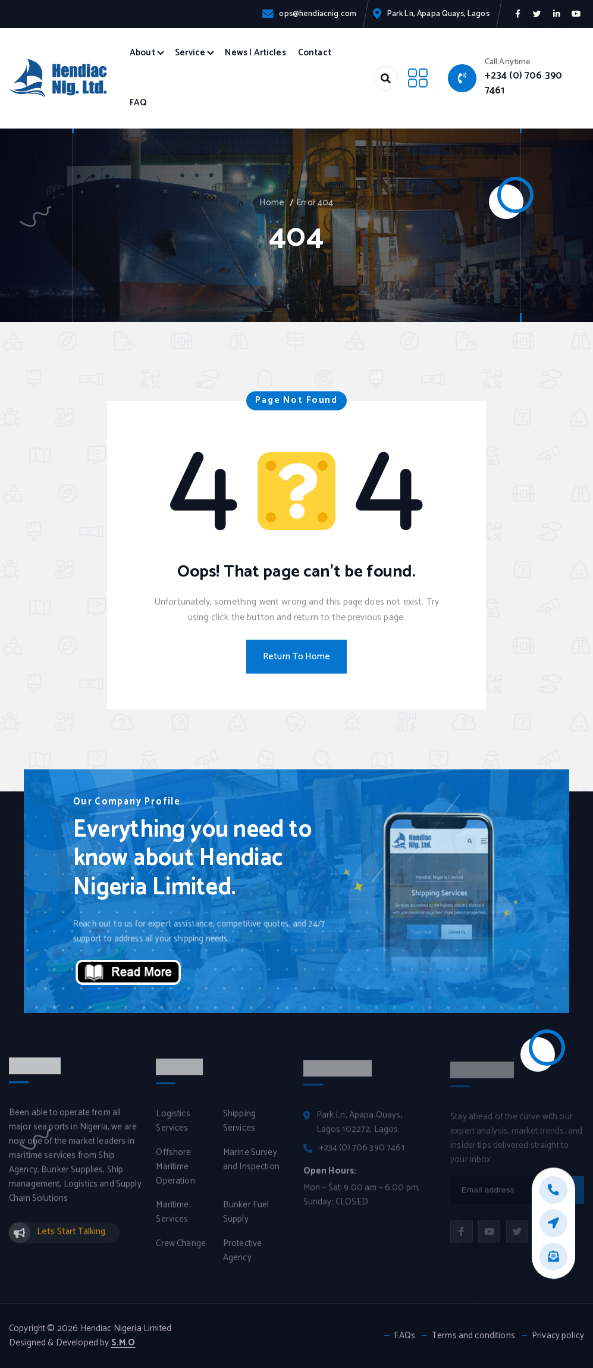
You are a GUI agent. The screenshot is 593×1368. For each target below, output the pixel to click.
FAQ (138, 103)
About (142, 53)
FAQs (404, 1336)
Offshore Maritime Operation (175, 1174)
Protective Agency (242, 1258)
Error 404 (314, 203)
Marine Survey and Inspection (251, 1167)
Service (190, 53)
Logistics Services (173, 1128)
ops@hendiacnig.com (317, 13)
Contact (314, 53)
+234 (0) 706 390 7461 (523, 83)
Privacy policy (558, 1336)
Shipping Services (239, 1128)
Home (271, 203)
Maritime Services (172, 1219)
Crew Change (181, 1251)
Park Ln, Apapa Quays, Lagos (438, 13)
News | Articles (255, 53)
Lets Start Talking (71, 1239)
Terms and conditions (473, 1336)
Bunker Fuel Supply (246, 1219)
